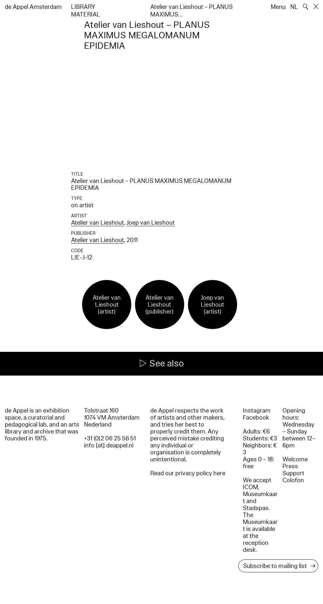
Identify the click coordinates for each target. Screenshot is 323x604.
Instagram (257, 411)
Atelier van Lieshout (97, 223)
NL (294, 7)
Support (293, 473)
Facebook (256, 418)
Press (290, 466)
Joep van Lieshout (150, 223)
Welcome (295, 459)
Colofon (293, 480)
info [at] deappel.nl (108, 445)
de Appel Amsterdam (33, 7)
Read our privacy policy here (187, 473)
